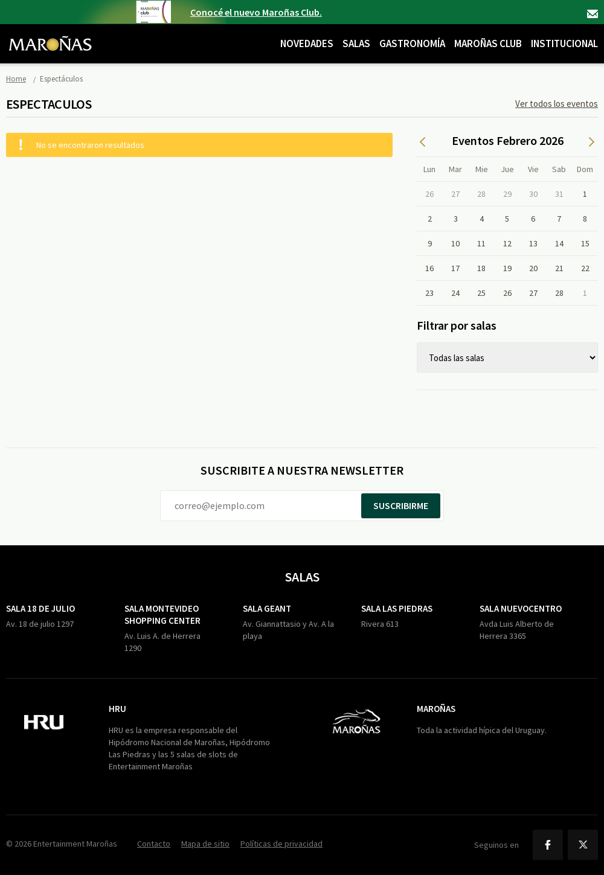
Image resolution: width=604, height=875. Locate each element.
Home (16, 78)
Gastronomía (412, 43)
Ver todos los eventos (556, 103)
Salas (356, 43)
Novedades (306, 43)
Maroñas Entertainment (50, 34)
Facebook (548, 845)
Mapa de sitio (205, 843)
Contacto (592, 14)
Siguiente (592, 142)
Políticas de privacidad (281, 843)
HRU (117, 708)
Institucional (564, 43)
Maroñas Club (488, 43)
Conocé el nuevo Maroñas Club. (256, 12)
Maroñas (436, 708)
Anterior (423, 142)
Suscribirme (400, 505)
